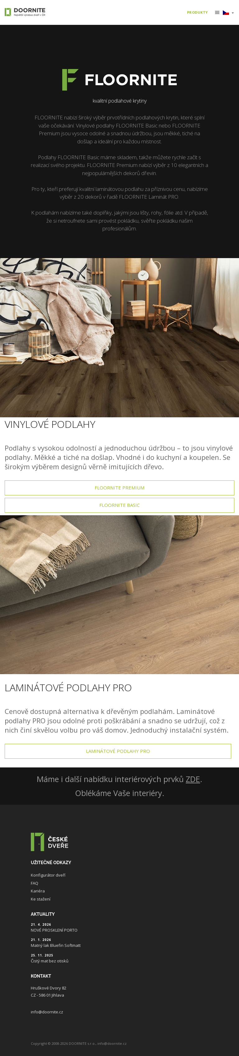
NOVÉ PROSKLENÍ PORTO (54, 930)
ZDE (193, 779)
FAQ (34, 883)
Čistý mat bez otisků (49, 961)
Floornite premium (119, 487)
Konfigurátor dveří (48, 875)
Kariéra (38, 891)
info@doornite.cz (47, 1012)
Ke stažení (40, 899)
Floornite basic (119, 505)
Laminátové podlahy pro (118, 751)
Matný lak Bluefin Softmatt (56, 945)
